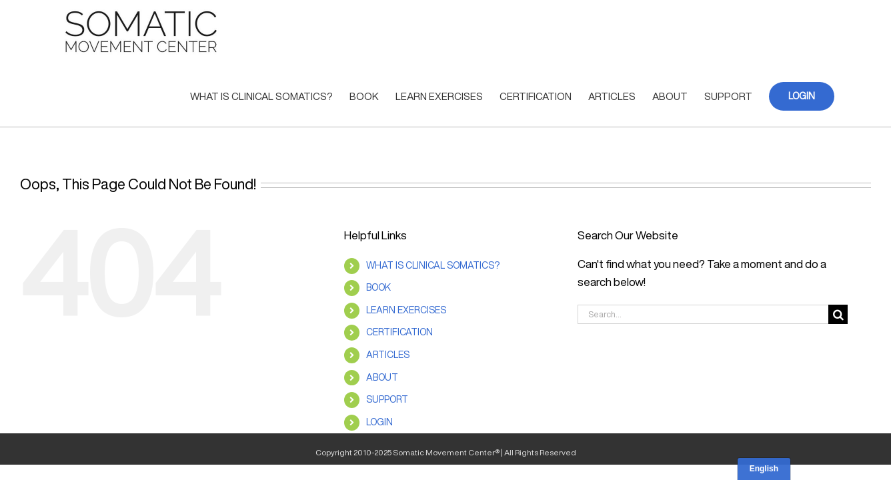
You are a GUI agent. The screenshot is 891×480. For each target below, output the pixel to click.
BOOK (378, 287)
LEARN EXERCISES (406, 310)
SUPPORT (387, 399)
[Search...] (703, 314)
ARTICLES (387, 354)
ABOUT (382, 377)
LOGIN (379, 422)
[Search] (838, 314)
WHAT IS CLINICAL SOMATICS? (433, 265)
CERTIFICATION (399, 332)
